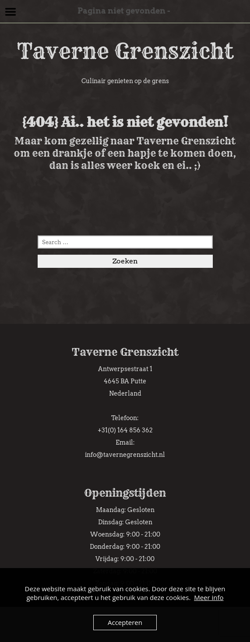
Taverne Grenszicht (125, 51)
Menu (10, 12)
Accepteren (125, 622)
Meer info (208, 597)
